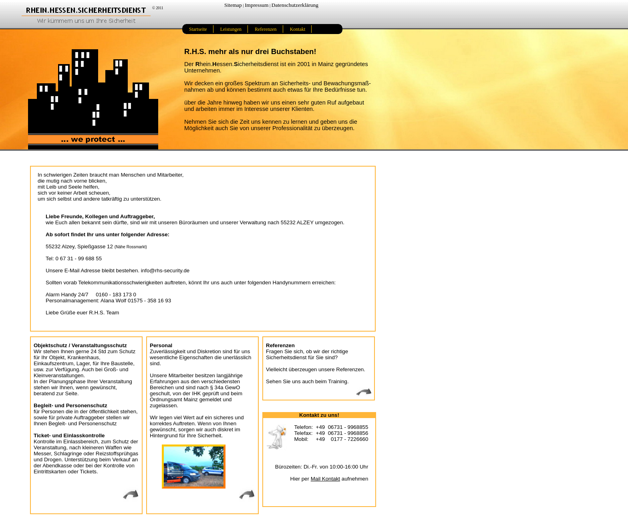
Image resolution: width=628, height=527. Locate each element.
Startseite (198, 29)
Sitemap (233, 5)
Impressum (256, 5)
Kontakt (298, 29)
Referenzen (266, 29)
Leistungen (231, 29)
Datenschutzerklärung (295, 5)
